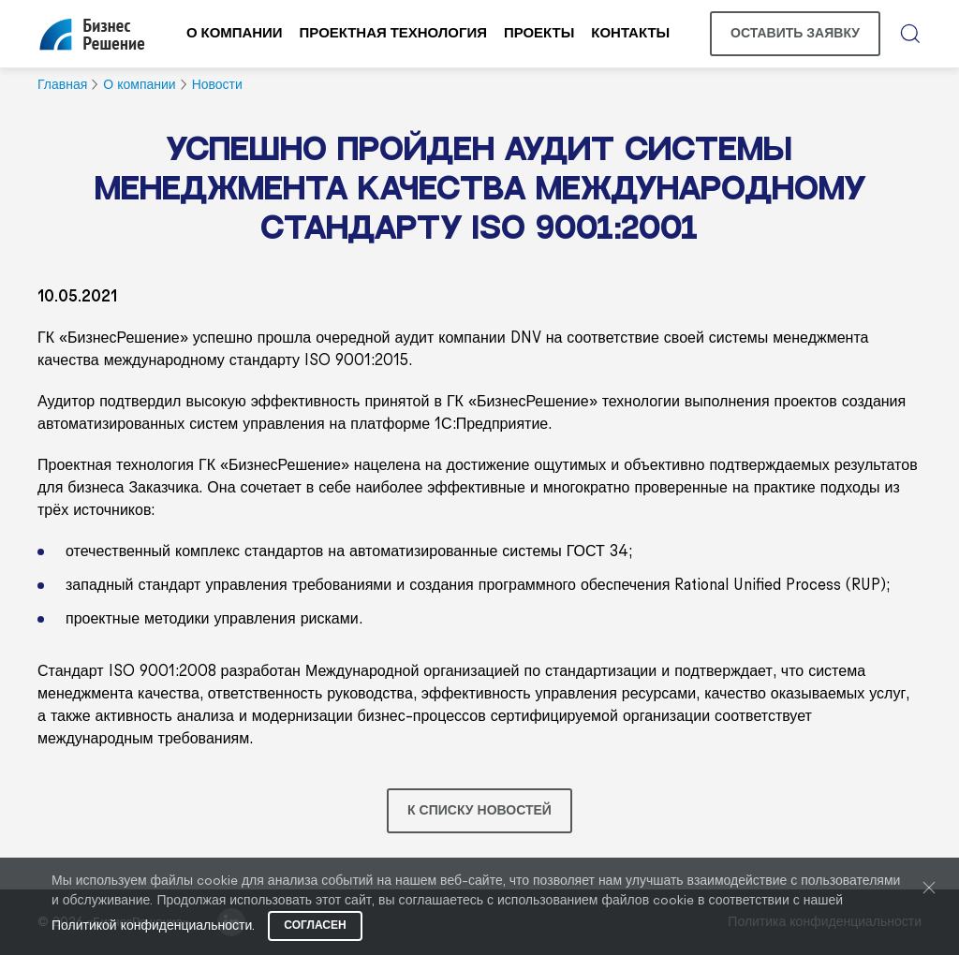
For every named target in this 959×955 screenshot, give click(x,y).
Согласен (315, 925)
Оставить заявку (795, 33)
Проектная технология (393, 33)
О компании (234, 33)
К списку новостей (479, 810)
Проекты (539, 33)
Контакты (630, 33)
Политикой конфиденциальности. (153, 926)
